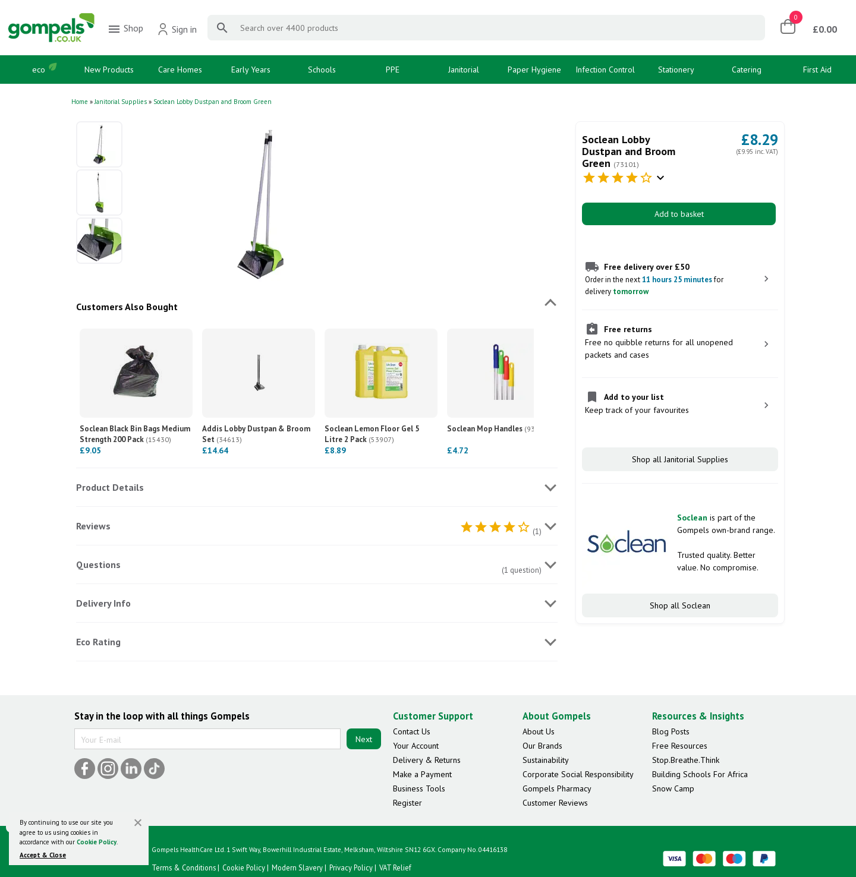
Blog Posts (671, 731)
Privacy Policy (351, 867)
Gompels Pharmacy (557, 788)
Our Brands (542, 745)
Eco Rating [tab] (98, 642)
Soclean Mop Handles (498, 429)
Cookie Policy (97, 842)
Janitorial (463, 69)
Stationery (676, 69)
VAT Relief (395, 867)
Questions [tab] (98, 564)
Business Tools (419, 788)
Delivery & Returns (427, 760)
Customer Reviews (555, 802)
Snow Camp (673, 788)
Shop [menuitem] (125, 29)
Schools (322, 69)
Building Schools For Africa (700, 774)
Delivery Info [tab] (103, 603)
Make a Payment (422, 774)
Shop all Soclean (680, 605)
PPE (392, 69)
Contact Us (411, 731)
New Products (109, 69)
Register (407, 802)
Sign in (177, 29)
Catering (746, 69)
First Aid (817, 69)
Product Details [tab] (110, 487)
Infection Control (605, 69)
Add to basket (679, 214)
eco (38, 69)
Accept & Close (43, 855)
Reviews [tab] (93, 526)
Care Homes (180, 69)
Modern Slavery (297, 867)
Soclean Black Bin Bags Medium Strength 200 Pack (135, 434)
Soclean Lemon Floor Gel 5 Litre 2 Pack (372, 434)
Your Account (416, 745)
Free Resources (679, 745)
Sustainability (546, 760)
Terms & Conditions (184, 867)
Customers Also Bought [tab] (127, 307)
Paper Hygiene (534, 69)
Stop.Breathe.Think (685, 760)
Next (363, 739)
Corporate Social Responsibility (578, 774)
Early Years (250, 69)
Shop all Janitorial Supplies (680, 459)
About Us (539, 731)
